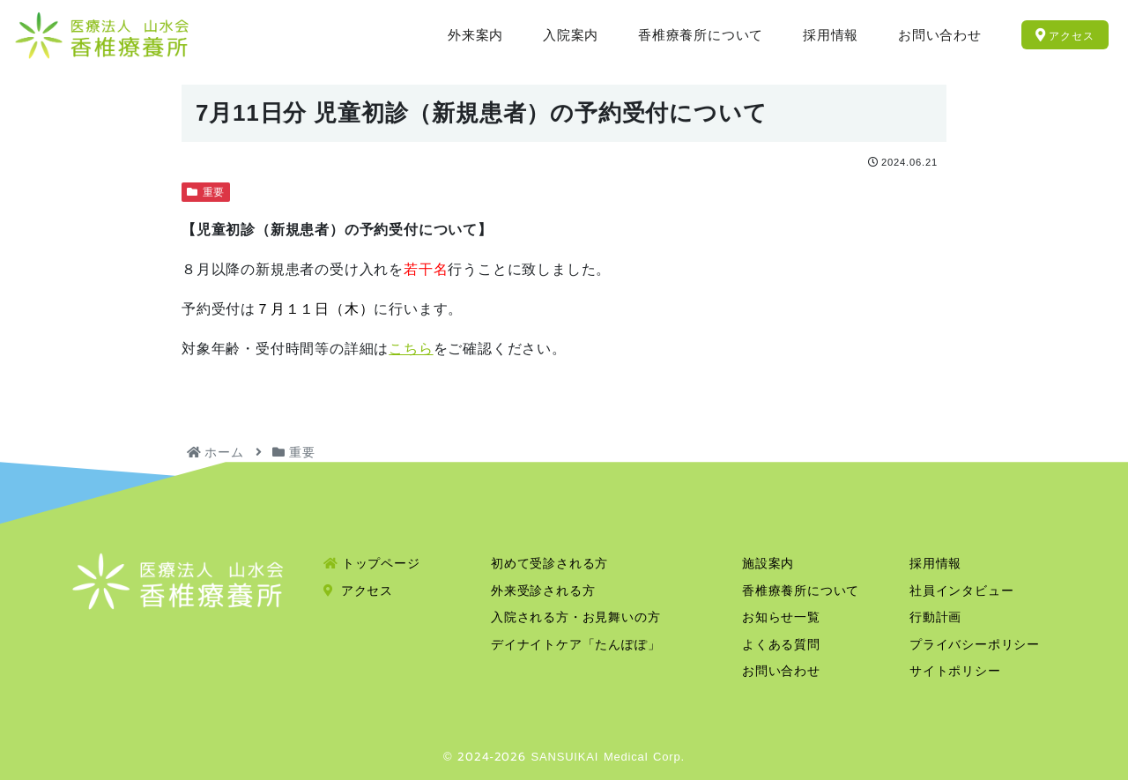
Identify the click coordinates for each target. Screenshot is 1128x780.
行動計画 (935, 617)
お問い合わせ (781, 671)
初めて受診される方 (549, 563)
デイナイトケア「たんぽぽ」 (575, 644)
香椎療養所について (800, 590)
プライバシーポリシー (974, 644)
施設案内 (768, 563)
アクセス (358, 590)
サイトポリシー (955, 671)
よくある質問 (781, 644)
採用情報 (935, 563)
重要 (206, 192)
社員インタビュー (961, 590)
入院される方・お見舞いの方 (575, 617)
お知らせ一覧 (781, 617)
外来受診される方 (543, 590)
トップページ (371, 563)
